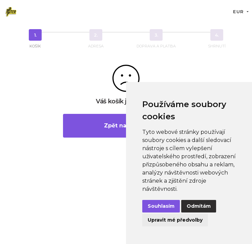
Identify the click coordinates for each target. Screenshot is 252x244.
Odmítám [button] (199, 206)
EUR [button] (239, 11)
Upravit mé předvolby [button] (175, 220)
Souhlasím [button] (161, 206)
